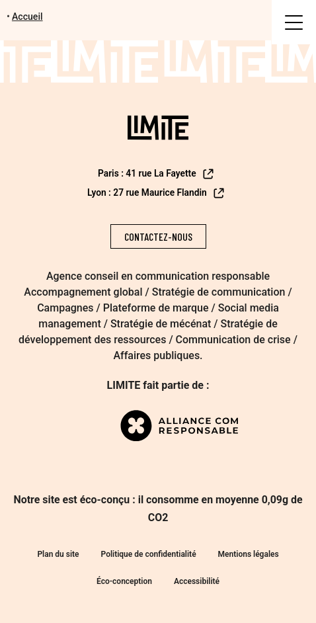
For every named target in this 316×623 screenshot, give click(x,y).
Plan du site (58, 554)
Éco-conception (124, 581)
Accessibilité (196, 581)
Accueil (27, 16)
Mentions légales (248, 554)
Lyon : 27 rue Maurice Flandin (156, 193)
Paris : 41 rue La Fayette (156, 174)
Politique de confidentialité (148, 554)
